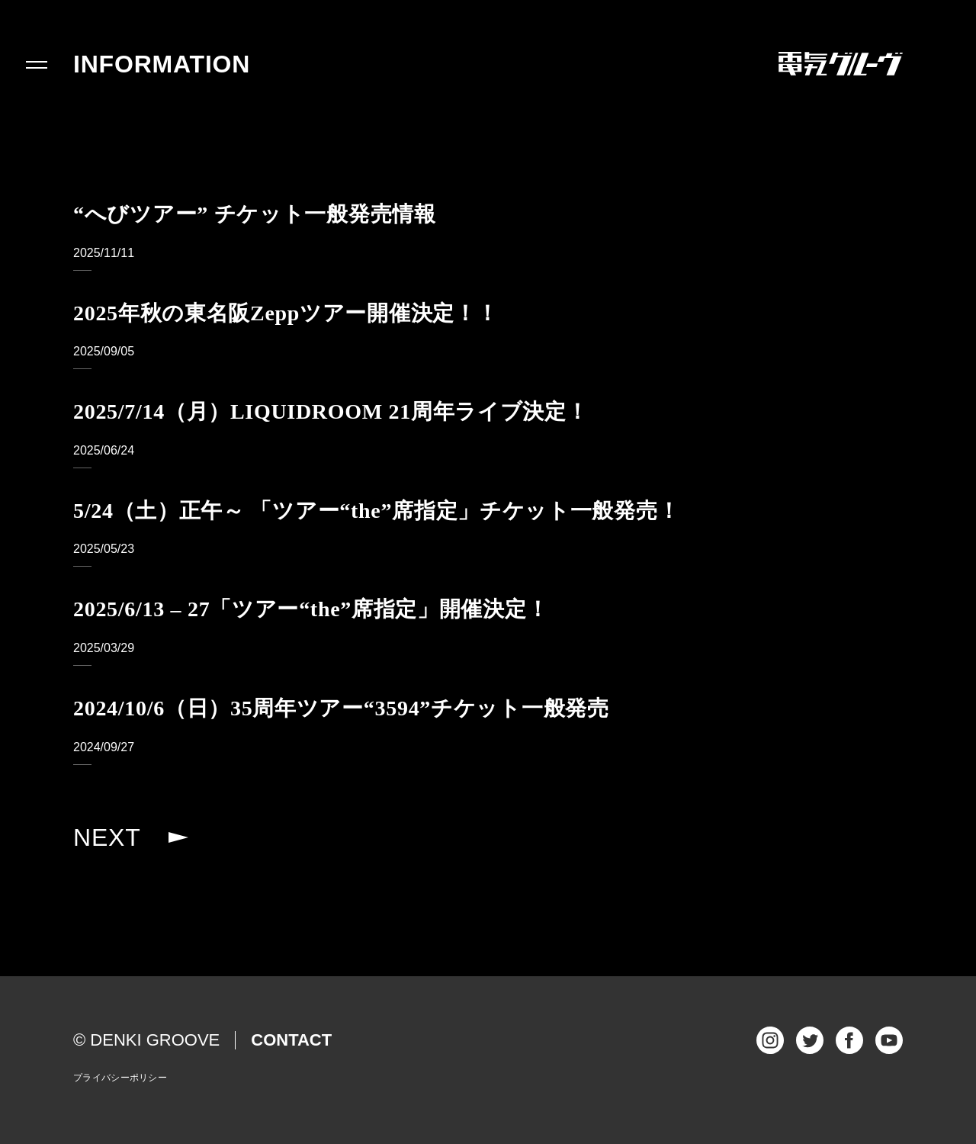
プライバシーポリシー (120, 1077)
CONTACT (291, 1039)
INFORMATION (161, 64)
